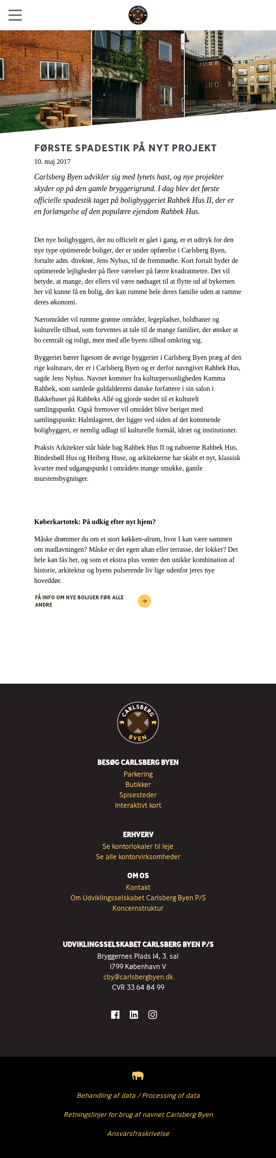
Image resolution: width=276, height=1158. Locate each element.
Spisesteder (138, 794)
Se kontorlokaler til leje (138, 846)
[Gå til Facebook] (115, 1015)
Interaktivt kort (138, 805)
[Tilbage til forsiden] (138, 15)
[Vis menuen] (15, 15)
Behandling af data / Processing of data (138, 1095)
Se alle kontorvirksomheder (138, 856)
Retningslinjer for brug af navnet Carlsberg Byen (138, 1114)
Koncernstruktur (138, 908)
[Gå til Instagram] (152, 1015)
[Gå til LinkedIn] (134, 1015)
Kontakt (138, 887)
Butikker (138, 784)
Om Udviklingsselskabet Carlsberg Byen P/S (138, 897)
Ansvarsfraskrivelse (138, 1133)
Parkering (138, 774)
